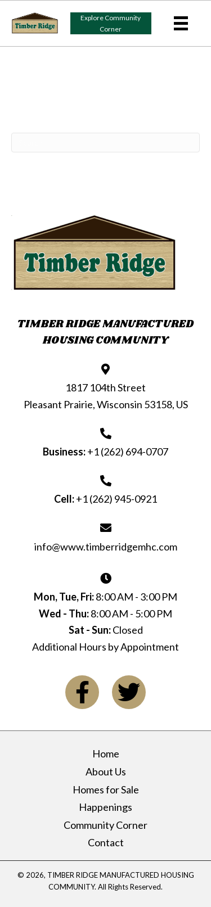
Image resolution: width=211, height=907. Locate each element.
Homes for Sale (106, 790)
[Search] (105, 142)
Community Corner (105, 825)
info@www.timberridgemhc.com (105, 546)
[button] (110, 23)
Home (105, 754)
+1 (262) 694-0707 (127, 451)
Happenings (105, 807)
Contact (106, 843)
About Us (106, 772)
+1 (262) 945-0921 (116, 499)
